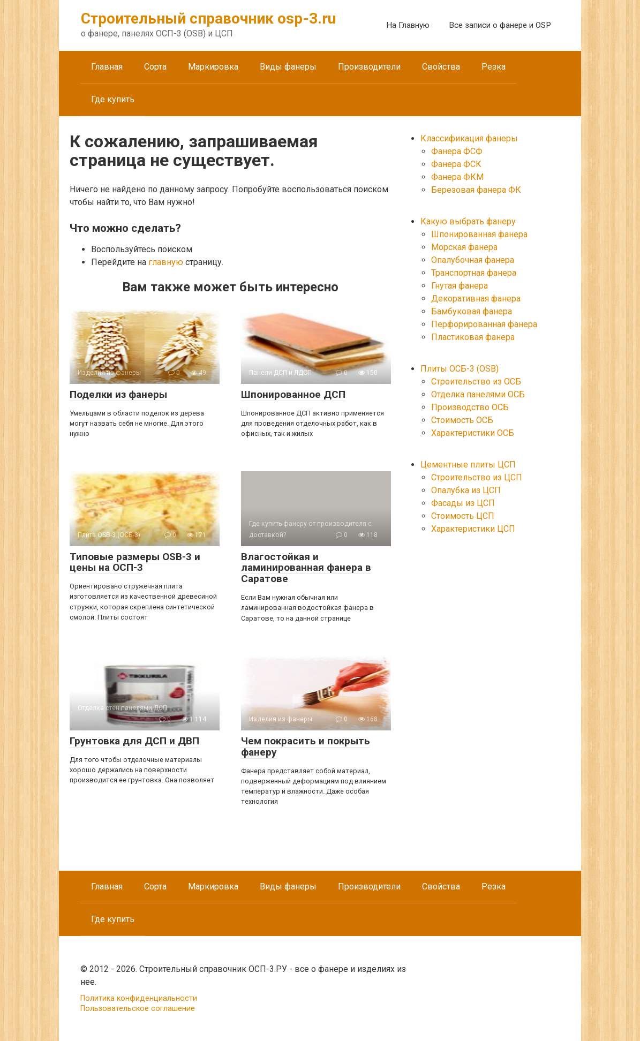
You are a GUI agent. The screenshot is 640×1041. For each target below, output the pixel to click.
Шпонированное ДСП (293, 394)
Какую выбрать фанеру (468, 221)
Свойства (441, 67)
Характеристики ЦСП (473, 529)
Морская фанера (464, 247)
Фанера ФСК (456, 164)
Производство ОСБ (470, 407)
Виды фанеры (288, 67)
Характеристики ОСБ (472, 433)
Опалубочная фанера (472, 260)
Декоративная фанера (476, 298)
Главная (107, 67)
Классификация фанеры (469, 138)
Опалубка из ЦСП (466, 490)
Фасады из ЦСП (463, 503)
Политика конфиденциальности (138, 998)
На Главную (408, 25)
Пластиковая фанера (473, 337)
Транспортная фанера (473, 273)
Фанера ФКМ (457, 177)
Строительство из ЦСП (476, 477)
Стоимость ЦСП (462, 516)
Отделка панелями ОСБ (478, 394)
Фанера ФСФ (457, 151)
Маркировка (213, 67)
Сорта (155, 67)
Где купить (112, 99)
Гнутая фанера (459, 286)
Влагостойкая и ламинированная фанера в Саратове (306, 567)
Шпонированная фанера (479, 234)
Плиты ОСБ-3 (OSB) (459, 369)
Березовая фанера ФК (476, 190)
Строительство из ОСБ (476, 381)
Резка (493, 67)
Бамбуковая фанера (471, 311)
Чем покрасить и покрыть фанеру (305, 746)
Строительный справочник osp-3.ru (208, 18)
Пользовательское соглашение (137, 1008)
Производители (369, 67)
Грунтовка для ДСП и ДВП (134, 741)
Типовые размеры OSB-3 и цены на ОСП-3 (135, 562)
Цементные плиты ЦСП (468, 464)
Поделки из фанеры (118, 394)
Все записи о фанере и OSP (500, 25)
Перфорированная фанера (484, 324)
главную (165, 262)
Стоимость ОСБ (462, 420)
